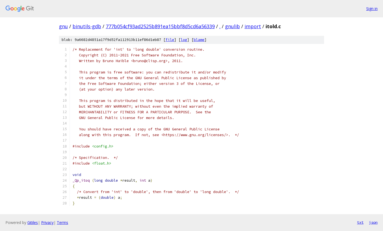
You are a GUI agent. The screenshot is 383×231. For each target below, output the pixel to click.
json (373, 222)
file (170, 39)
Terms (62, 222)
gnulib (232, 26)
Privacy (47, 222)
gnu (63, 26)
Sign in (372, 8)
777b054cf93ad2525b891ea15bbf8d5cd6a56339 (160, 26)
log (184, 39)
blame (199, 39)
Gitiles (32, 222)
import (253, 26)
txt (360, 222)
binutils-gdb (86, 26)
